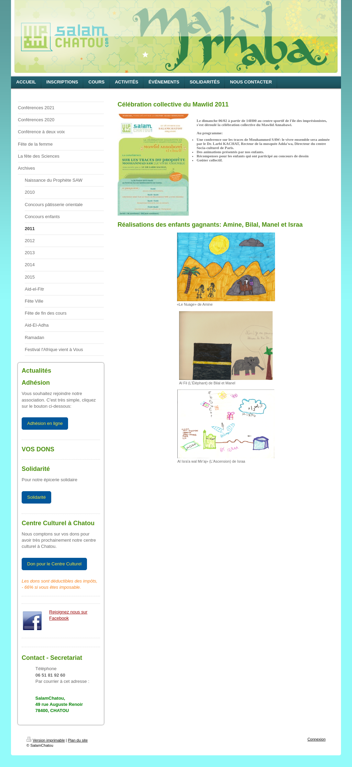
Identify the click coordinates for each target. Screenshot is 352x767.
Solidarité (36, 497)
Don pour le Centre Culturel (54, 563)
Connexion (316, 739)
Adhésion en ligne (45, 423)
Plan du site (78, 740)
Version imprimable (45, 740)
